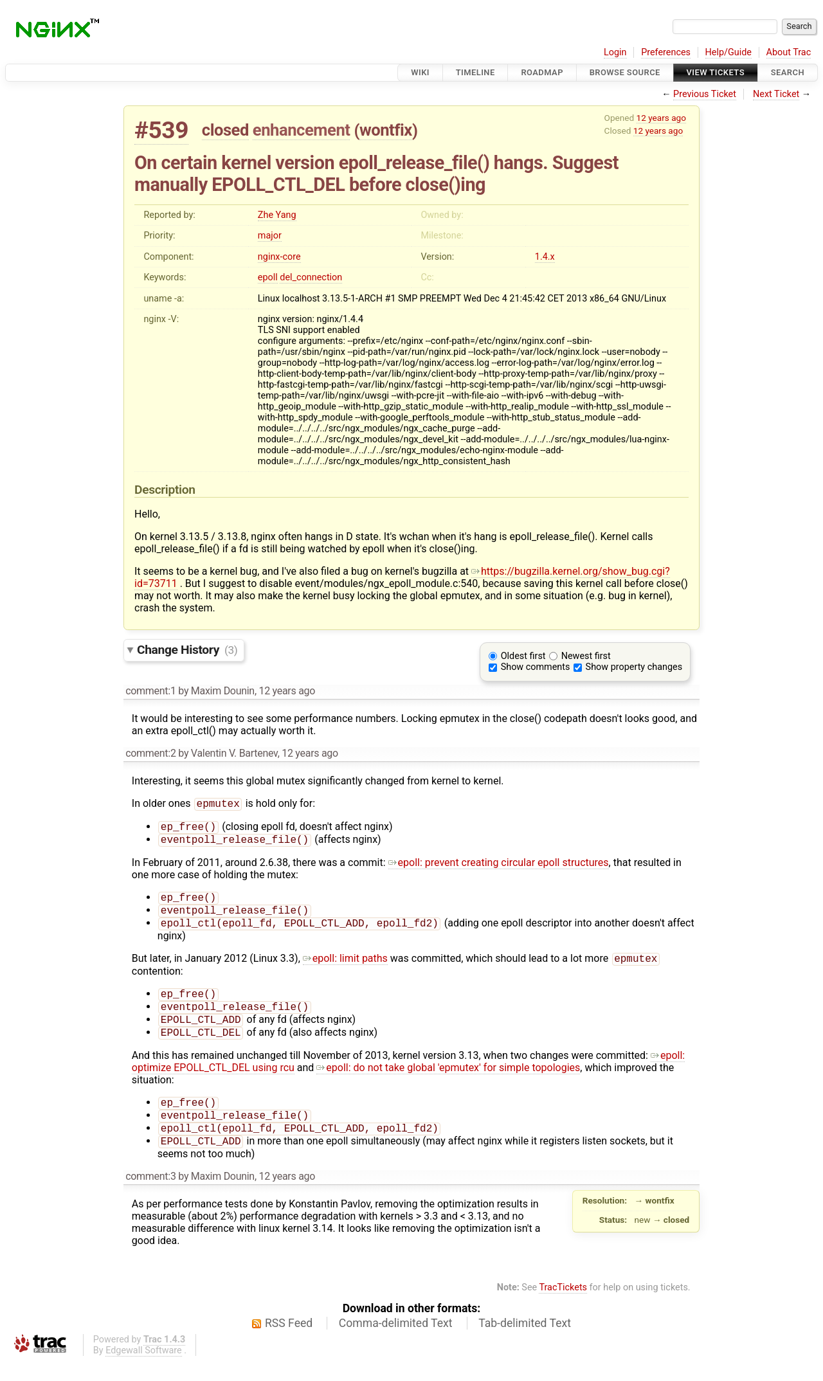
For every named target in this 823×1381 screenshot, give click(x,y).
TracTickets (563, 1306)
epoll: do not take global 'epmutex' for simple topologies (448, 1082)
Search (787, 72)
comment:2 (150, 753)
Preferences (666, 52)
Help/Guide (728, 52)
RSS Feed (288, 1342)
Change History (187, 649)
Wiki (420, 72)
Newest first (586, 656)
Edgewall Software (143, 1369)
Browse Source (625, 72)
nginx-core (279, 256)
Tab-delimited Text (524, 1342)
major (270, 235)
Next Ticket (776, 94)
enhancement (301, 130)
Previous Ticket (704, 94)
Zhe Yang (277, 215)
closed (225, 130)
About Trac (788, 52)
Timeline (475, 72)
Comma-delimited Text (396, 1342)
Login (615, 52)
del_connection (311, 277)
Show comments (535, 667)
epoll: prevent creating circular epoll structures (498, 866)
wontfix (385, 130)
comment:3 (150, 1195)
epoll (268, 277)
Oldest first (523, 656)
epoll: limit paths (345, 967)
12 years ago (661, 118)
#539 (161, 130)
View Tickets (716, 72)
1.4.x (545, 256)
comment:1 (150, 691)
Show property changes (634, 667)
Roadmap (542, 72)
